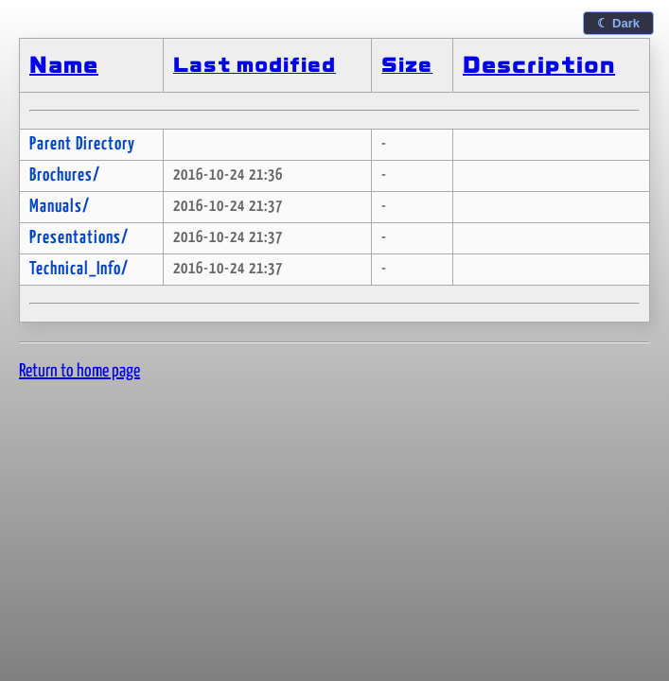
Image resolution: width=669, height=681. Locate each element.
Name (63, 65)
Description (539, 65)
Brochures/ (64, 175)
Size (406, 65)
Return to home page (79, 371)
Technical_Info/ (79, 269)
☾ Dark (618, 23)
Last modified (254, 65)
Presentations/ (79, 238)
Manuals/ (59, 207)
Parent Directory (82, 144)
